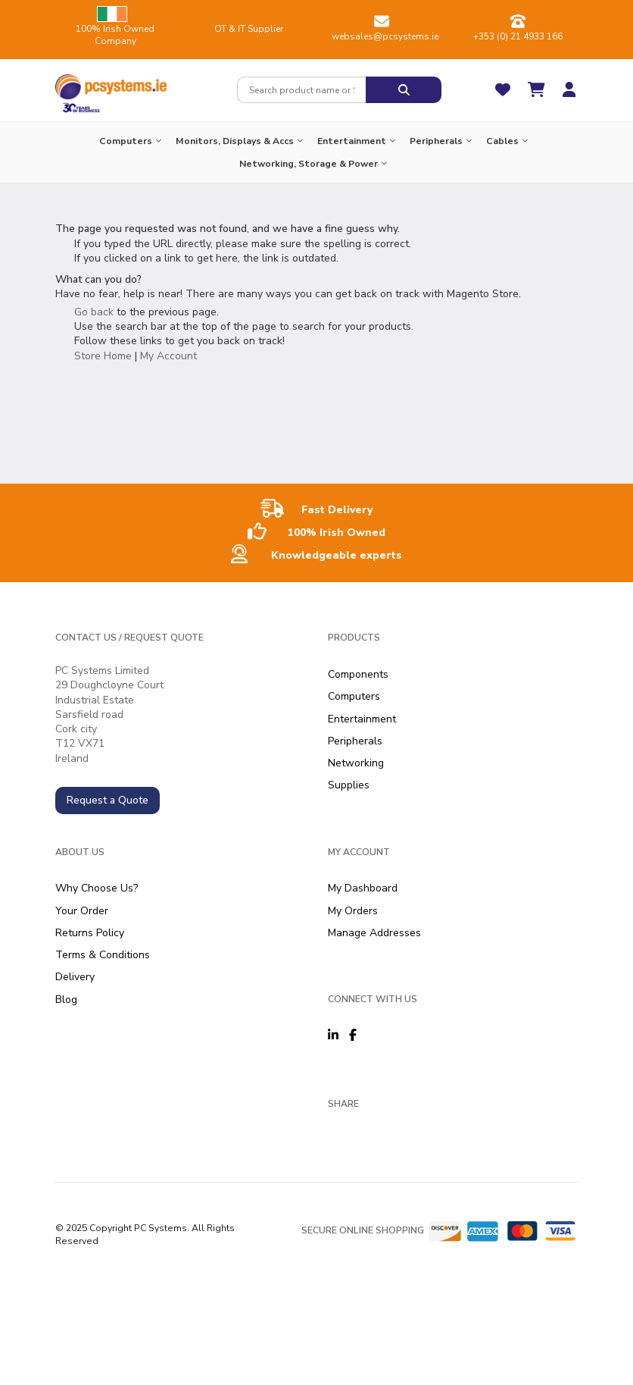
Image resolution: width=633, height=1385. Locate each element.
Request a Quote (107, 800)
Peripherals (355, 741)
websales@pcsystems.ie (385, 36)
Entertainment (362, 719)
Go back (94, 312)
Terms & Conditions (102, 955)
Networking (356, 763)
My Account (168, 356)
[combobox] (301, 90)
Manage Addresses (374, 933)
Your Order (81, 911)
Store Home (103, 356)
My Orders (353, 911)
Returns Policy (89, 933)
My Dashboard (363, 888)
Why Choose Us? (96, 888)
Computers (354, 696)
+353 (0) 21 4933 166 (518, 36)
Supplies (349, 785)
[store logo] (111, 83)
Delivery (75, 977)
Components (358, 674)
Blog (66, 999)
